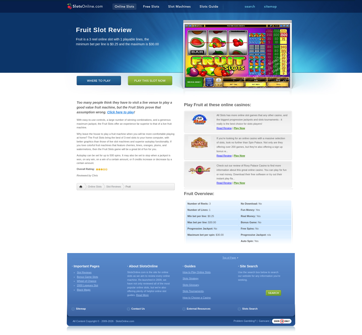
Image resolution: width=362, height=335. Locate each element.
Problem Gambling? (245, 321)
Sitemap (81, 308)
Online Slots (95, 186)
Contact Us (138, 308)
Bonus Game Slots (87, 276)
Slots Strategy (190, 278)
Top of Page (229, 257)
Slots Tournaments (193, 291)
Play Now (239, 128)
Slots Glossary (191, 285)
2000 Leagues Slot (87, 285)
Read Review (224, 128)
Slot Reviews (113, 186)
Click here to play (120, 112)
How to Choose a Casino (197, 297)
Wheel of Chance (86, 281)
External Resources (199, 308)
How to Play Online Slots (197, 272)
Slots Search (250, 308)
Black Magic (83, 289)
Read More (142, 295)
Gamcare (264, 321)
